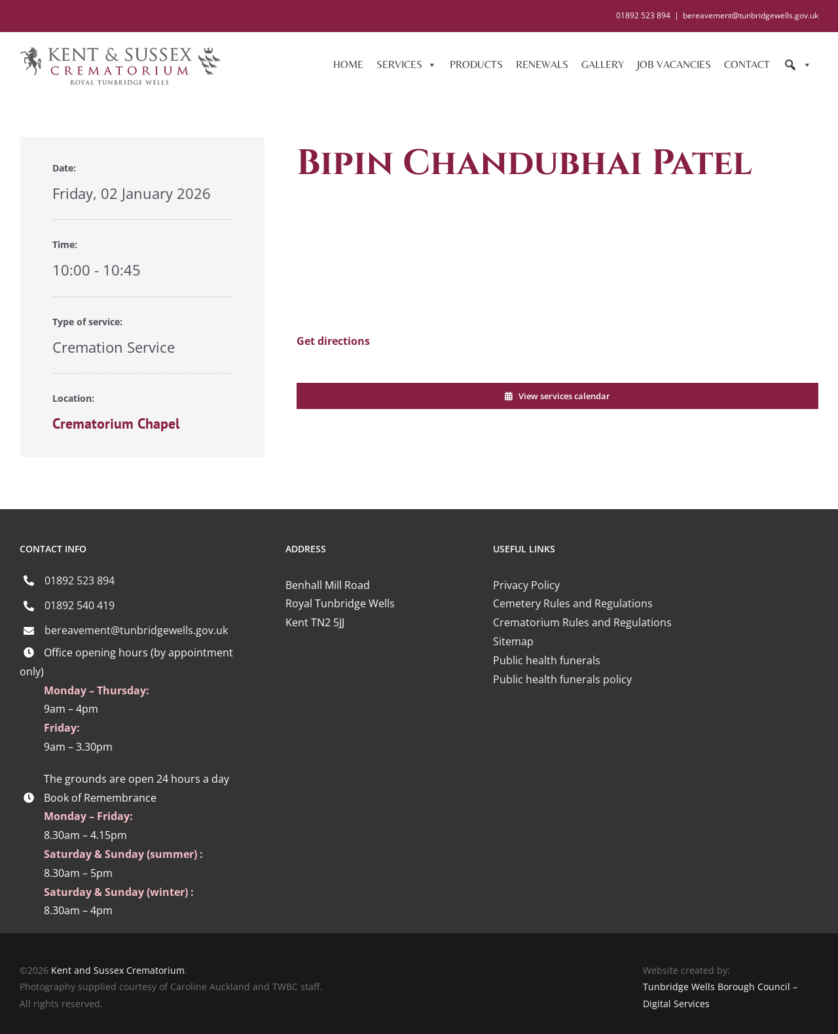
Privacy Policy (526, 585)
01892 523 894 (80, 580)
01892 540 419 (80, 605)
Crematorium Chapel (115, 423)
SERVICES (406, 65)
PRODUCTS (476, 64)
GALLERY (602, 64)
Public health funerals (546, 660)
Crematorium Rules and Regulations (582, 622)
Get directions (333, 341)
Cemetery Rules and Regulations (573, 603)
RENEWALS (542, 64)
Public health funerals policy (562, 679)
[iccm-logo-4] (585, 737)
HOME (348, 64)
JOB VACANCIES (674, 64)
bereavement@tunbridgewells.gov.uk (750, 15)
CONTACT (747, 64)
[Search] (797, 65)
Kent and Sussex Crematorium (118, 970)
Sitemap (513, 641)
